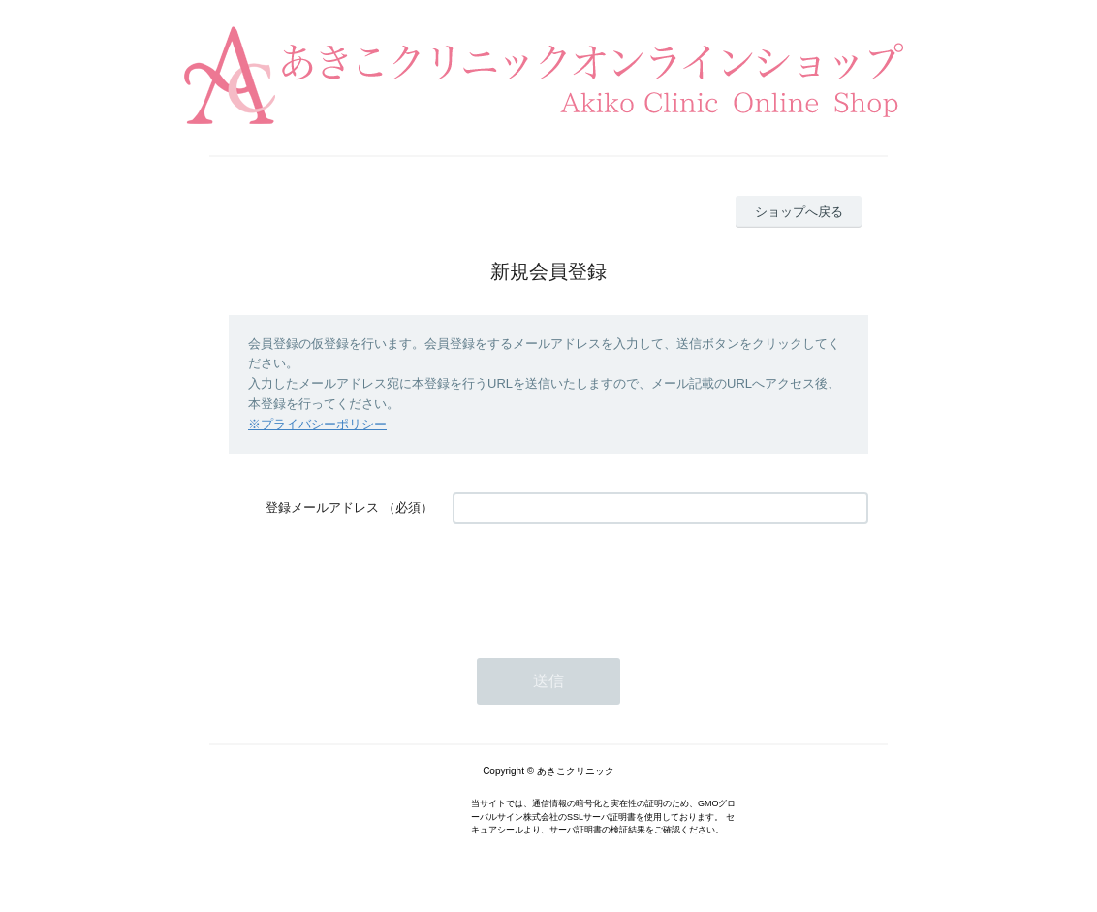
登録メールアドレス (322, 507)
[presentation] (600, 581)
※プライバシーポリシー (317, 424)
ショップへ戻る (799, 211)
